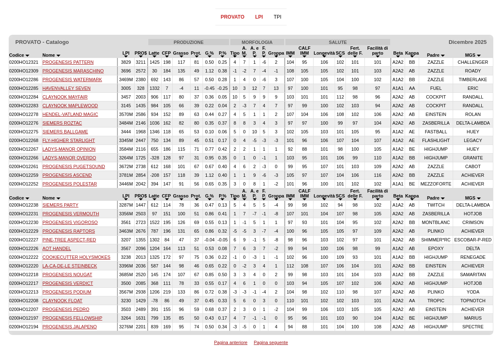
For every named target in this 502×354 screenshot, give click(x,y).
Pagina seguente (271, 342)
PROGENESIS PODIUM (66, 291)
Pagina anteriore (231, 342)
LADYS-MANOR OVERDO (69, 157)
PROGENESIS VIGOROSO (70, 222)
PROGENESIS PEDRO (65, 309)
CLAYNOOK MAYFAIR (64, 96)
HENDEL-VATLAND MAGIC (70, 114)
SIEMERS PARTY (60, 204)
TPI (278, 17)
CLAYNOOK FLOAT (62, 300)
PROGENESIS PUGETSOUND (73, 166)
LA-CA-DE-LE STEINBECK (69, 265)
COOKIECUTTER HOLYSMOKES (76, 257)
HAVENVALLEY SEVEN (66, 88)
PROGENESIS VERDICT (67, 283)
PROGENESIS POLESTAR (69, 183)
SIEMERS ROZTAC (62, 122)
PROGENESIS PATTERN (68, 62)
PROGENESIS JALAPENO (69, 326)
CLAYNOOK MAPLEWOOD (70, 105)
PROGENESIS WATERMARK (72, 79)
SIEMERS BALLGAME (65, 131)
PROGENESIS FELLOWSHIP (72, 317)
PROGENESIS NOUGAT (67, 274)
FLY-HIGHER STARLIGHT (68, 140)
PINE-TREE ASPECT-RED (69, 239)
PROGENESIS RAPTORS (68, 231)
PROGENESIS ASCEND (67, 175)
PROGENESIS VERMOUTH (70, 213)
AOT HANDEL (56, 248)
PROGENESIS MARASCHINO (73, 70)
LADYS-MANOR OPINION (68, 149)
